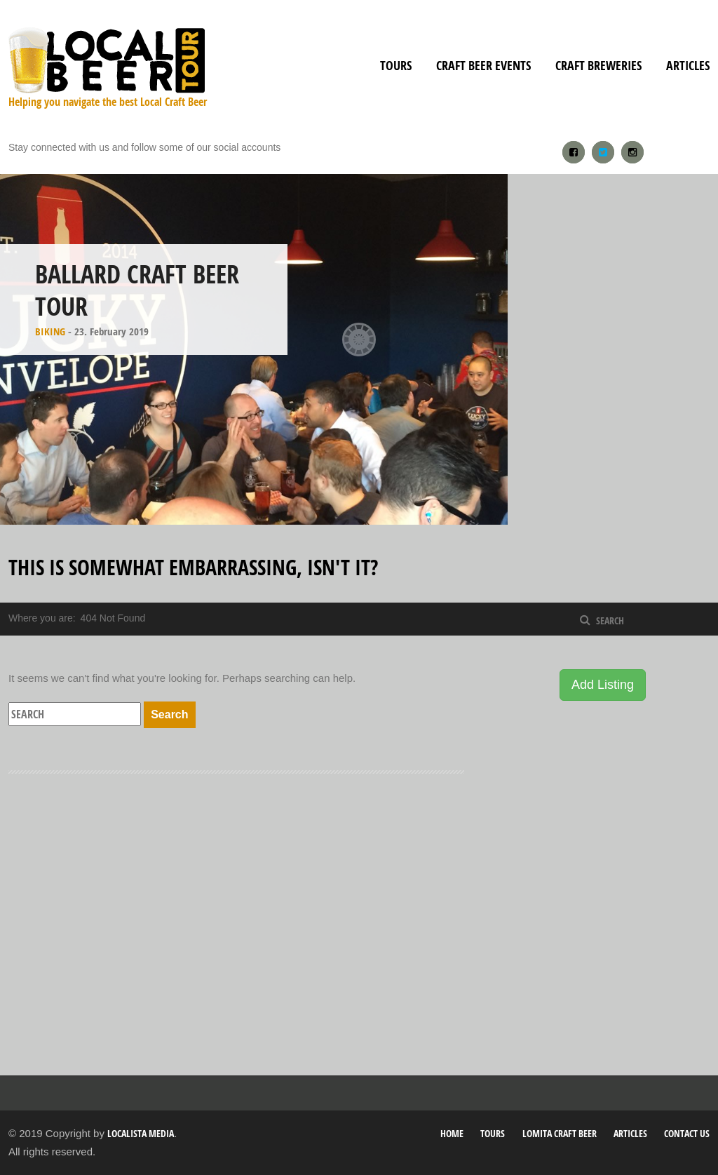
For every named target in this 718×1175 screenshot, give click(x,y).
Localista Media (140, 1133)
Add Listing (602, 685)
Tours (396, 65)
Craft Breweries (598, 65)
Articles (688, 65)
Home (451, 1133)
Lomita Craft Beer (559, 1133)
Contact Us (687, 1133)
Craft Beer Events (483, 65)
